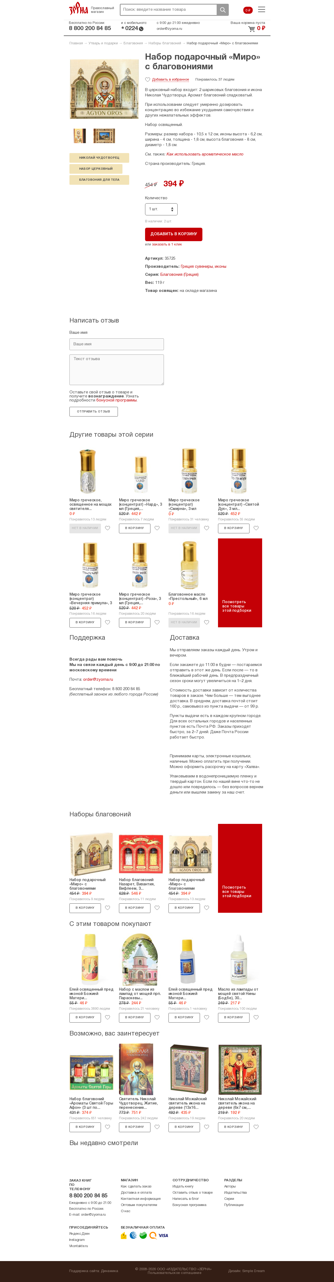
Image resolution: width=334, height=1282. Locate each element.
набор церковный (96, 169)
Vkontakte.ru (78, 1246)
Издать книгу (183, 1186)
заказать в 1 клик (167, 244)
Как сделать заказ (136, 1186)
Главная (76, 43)
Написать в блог (186, 1199)
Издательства (235, 1192)
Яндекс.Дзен (79, 1234)
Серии (229, 1199)
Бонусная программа (189, 1205)
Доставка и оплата (136, 1192)
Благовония (133, 43)
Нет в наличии (85, 528)
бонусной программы (116, 400)
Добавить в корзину (173, 234)
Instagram (77, 1240)
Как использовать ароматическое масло (205, 154)
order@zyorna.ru (169, 29)
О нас (125, 1211)
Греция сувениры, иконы (203, 267)
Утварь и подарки (103, 43)
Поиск (222, 9)
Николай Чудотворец (99, 158)
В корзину (134, 528)
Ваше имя (78, 333)
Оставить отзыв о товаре (193, 1192)
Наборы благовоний (165, 43)
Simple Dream (253, 1271)
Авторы (230, 1186)
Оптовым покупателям (139, 1205)
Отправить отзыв (93, 411)
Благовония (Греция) (179, 275)
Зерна (78, 8)
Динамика (109, 1271)
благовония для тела (99, 180)
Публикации (234, 1205)
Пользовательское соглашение (174, 1273)
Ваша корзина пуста (248, 23)
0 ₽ (248, 10)
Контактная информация (141, 1199)
